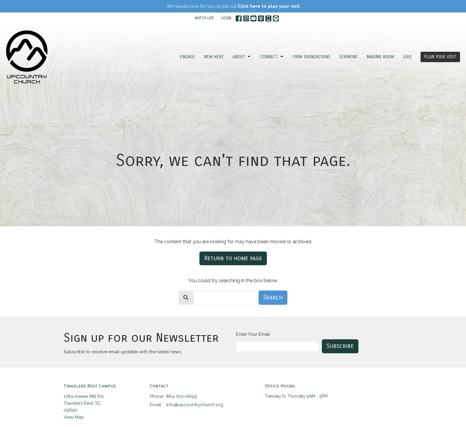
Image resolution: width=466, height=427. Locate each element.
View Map (74, 417)
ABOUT (242, 57)
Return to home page (233, 258)
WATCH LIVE (204, 18)
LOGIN (226, 18)
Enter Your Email (253, 334)
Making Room (380, 56)
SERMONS (348, 56)
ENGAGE (187, 56)
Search (273, 297)
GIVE (407, 56)
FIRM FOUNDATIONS (311, 56)
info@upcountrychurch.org (194, 404)
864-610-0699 (181, 396)
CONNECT (272, 57)
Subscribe (340, 346)
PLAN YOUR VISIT (440, 56)
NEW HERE (214, 56)
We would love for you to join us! (234, 6)
